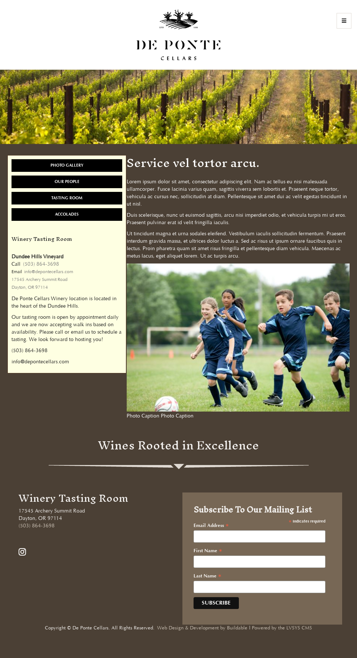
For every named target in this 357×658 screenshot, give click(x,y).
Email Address (211, 526)
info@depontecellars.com (48, 271)
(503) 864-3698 (41, 264)
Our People (67, 181)
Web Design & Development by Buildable (202, 628)
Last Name (207, 576)
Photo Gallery (67, 165)
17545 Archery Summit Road (40, 279)
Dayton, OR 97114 (30, 287)
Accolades (67, 214)
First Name (208, 551)
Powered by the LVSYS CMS (282, 628)
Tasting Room (66, 198)
